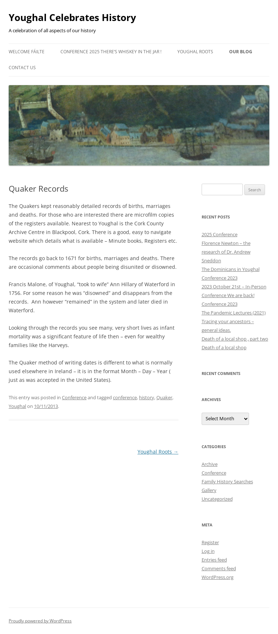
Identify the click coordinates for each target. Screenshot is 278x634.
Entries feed (214, 559)
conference (125, 397)
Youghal (17, 406)
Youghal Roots (195, 52)
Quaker (164, 397)
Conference (74, 397)
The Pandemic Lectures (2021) (234, 312)
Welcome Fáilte (27, 52)
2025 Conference (219, 234)
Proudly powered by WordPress (40, 621)
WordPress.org (217, 577)
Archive (210, 464)
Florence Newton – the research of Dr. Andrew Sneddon (226, 252)
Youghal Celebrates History (72, 17)
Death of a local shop (224, 347)
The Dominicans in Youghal (231, 269)
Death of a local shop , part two (235, 338)
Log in (208, 551)
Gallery (209, 490)
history (146, 397)
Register (210, 542)
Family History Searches (227, 481)
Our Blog (240, 52)
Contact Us (22, 67)
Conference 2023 (219, 278)
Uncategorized (217, 499)
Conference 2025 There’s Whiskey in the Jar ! (110, 52)
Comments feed (219, 568)
